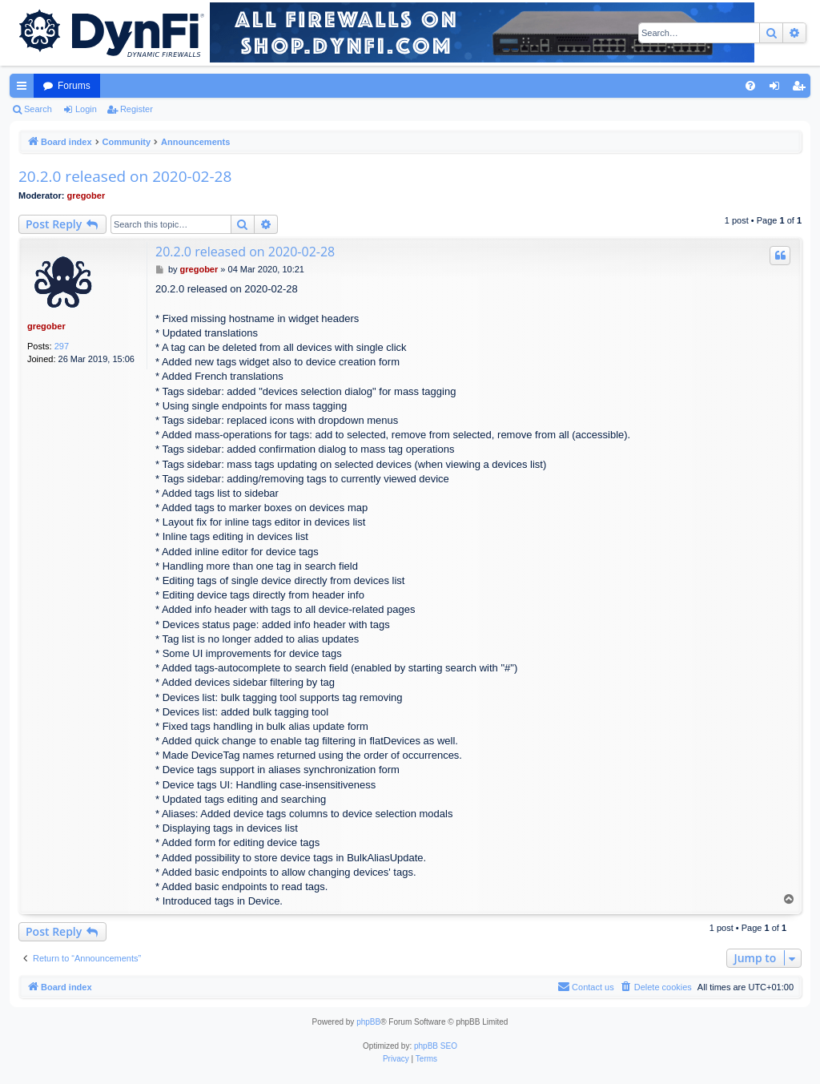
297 (61, 346)
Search (38, 109)
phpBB (368, 1022)
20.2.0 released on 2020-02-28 (124, 176)
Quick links (25, 89)
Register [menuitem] (802, 89)
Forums (74, 85)
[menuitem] (750, 86)
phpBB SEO (435, 1046)
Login (86, 109)
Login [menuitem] (778, 89)
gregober (86, 195)
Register (136, 109)
